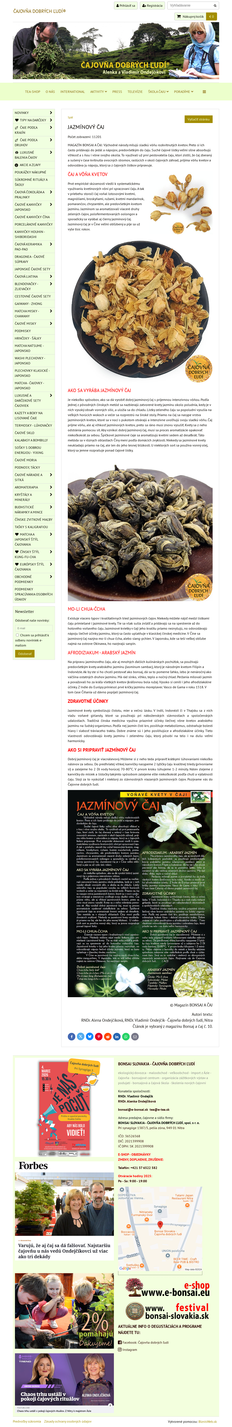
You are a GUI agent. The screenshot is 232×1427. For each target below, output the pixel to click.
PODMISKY (23, 331)
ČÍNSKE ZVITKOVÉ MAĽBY (33, 519)
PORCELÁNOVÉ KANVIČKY (34, 224)
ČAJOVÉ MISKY (35, 323)
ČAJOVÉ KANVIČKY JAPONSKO (35, 207)
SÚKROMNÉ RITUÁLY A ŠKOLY (31, 182)
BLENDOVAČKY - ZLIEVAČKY (35, 286)
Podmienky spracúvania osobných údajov (34, 594)
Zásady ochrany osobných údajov (68, 1421)
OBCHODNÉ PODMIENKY (35, 579)
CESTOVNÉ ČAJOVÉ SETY (33, 296)
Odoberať (25, 654)
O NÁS (50, 91)
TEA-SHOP (32, 91)
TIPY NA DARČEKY (35, 120)
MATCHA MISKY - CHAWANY (35, 313)
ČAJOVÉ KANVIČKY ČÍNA (32, 217)
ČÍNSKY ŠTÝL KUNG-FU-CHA (35, 554)
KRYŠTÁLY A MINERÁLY (35, 497)
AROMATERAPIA (35, 487)
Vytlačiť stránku (199, 119)
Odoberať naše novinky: (32, 620)
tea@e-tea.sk (159, 1109)
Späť (70, 117)
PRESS (117, 91)
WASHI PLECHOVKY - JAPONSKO (30, 360)
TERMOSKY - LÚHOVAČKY (33, 425)
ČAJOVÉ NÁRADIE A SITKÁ (35, 477)
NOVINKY (35, 112)
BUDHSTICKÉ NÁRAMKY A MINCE (35, 509)
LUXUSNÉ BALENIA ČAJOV (35, 155)
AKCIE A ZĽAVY (28, 165)
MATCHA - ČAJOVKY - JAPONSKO (29, 385)
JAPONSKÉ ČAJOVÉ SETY (32, 269)
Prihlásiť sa (125, 5)
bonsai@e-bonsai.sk (133, 1109)
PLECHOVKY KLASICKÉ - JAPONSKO (32, 373)
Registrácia (152, 5)
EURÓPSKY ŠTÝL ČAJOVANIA (35, 567)
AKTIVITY (98, 91)
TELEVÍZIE (135, 91)
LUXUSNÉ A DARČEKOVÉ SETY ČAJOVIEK (35, 400)
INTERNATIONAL (72, 91)
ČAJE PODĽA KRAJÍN (35, 130)
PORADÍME (183, 91)
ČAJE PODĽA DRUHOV (35, 142)
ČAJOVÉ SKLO (24, 433)
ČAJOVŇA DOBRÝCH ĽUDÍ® (39, 11)
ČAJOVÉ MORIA (26, 460)
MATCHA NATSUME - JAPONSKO (29, 348)
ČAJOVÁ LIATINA (35, 276)
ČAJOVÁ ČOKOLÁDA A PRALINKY (35, 194)
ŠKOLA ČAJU (158, 91)
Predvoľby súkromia (27, 1421)
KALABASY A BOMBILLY (31, 440)
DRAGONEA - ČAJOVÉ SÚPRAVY (30, 259)
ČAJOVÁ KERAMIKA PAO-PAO (35, 247)
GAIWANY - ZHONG (28, 304)
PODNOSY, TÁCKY (27, 467)
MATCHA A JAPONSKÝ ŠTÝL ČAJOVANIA (35, 539)
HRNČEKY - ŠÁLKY (28, 338)
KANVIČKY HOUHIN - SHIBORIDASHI (30, 234)
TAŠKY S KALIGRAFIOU (31, 527)
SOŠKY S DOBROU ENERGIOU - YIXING (29, 450)
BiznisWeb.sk (208, 1421)
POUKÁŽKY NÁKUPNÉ (30, 172)
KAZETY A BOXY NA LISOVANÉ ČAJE (29, 415)
